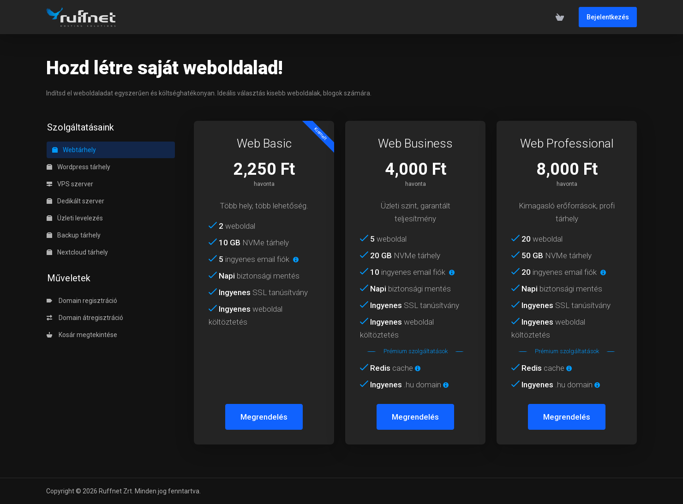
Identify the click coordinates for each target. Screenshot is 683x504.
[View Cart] (559, 17)
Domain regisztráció (82, 300)
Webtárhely (74, 150)
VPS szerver (70, 184)
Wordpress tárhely (78, 167)
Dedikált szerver (75, 201)
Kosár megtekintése (82, 334)
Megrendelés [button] (264, 416)
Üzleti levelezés (75, 218)
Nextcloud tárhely (77, 252)
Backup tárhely (74, 235)
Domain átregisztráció (85, 317)
